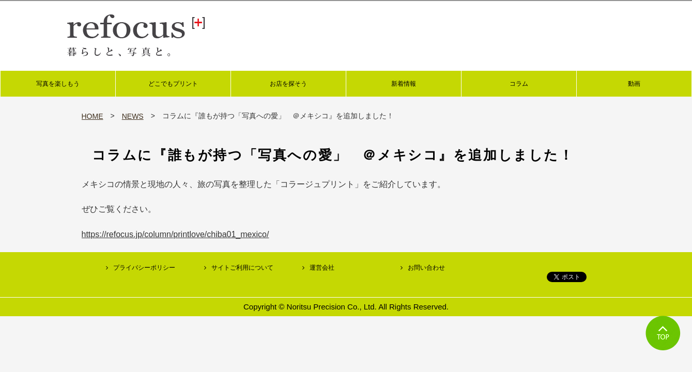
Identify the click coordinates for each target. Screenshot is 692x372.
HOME (92, 116)
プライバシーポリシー (144, 267)
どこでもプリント (173, 83)
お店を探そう (288, 83)
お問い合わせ (426, 267)
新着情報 (403, 83)
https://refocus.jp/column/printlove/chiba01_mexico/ (175, 234)
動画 (634, 83)
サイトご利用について (242, 267)
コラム (519, 83)
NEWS (133, 116)
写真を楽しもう (58, 83)
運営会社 (322, 267)
